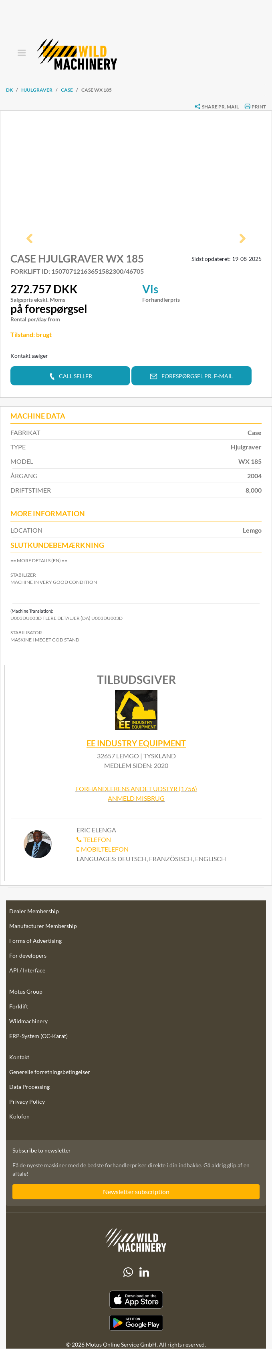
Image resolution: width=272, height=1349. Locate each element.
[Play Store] (136, 1323)
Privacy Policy (27, 1101)
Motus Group (25, 991)
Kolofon (19, 1116)
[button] (29, 239)
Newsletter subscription (136, 1192)
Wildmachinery (28, 1021)
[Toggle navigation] (21, 53)
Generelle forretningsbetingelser (49, 1072)
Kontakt (19, 1057)
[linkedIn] (144, 1272)
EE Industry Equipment (136, 743)
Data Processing (29, 1087)
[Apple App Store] (136, 1299)
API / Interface (27, 970)
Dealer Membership (34, 911)
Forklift (18, 1006)
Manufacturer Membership (43, 926)
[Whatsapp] (128, 1272)
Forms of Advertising (35, 941)
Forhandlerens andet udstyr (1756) (136, 789)
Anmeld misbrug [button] (136, 798)
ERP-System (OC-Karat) (38, 1036)
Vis (150, 289)
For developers (27, 955)
